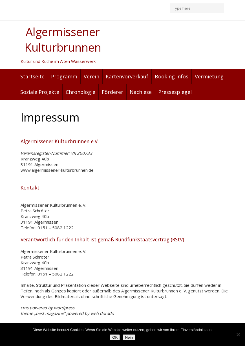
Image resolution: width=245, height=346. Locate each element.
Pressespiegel (175, 92)
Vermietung (209, 76)
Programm (64, 76)
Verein (91, 76)
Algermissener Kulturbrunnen (63, 39)
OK (115, 337)
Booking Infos (171, 76)
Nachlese (141, 92)
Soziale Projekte (39, 92)
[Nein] (238, 334)
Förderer (112, 92)
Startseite (32, 76)
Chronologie (80, 92)
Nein (129, 337)
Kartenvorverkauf (127, 76)
